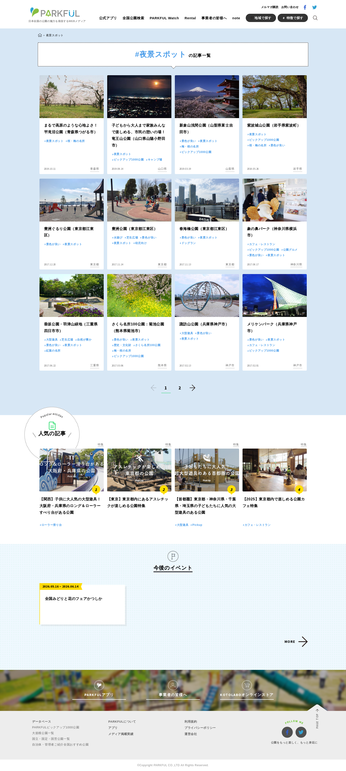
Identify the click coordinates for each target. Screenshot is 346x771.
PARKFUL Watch (164, 18)
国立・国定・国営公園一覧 (51, 738)
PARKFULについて (122, 721)
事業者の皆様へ (214, 18)
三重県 (94, 365)
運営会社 (190, 733)
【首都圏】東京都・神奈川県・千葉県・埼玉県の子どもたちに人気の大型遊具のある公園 (205, 505)
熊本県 (162, 365)
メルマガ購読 (270, 7)
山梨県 (230, 168)
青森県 (94, 168)
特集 (100, 444)
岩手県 (297, 168)
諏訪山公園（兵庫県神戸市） (204, 324)
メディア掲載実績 (121, 733)
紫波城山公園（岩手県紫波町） (274, 125)
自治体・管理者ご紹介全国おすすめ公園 (60, 744)
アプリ (113, 727)
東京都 (94, 264)
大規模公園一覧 (43, 733)
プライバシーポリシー (200, 727)
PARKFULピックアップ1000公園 (55, 727)
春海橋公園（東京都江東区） (204, 229)
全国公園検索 (133, 18)
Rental (190, 18)
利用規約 (190, 721)
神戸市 (230, 365)
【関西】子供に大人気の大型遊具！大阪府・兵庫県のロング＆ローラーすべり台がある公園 (70, 505)
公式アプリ (108, 18)
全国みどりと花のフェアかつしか (74, 599)
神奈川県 (296, 264)
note (236, 18)
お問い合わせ (290, 7)
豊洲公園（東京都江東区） (135, 229)
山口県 (162, 168)
